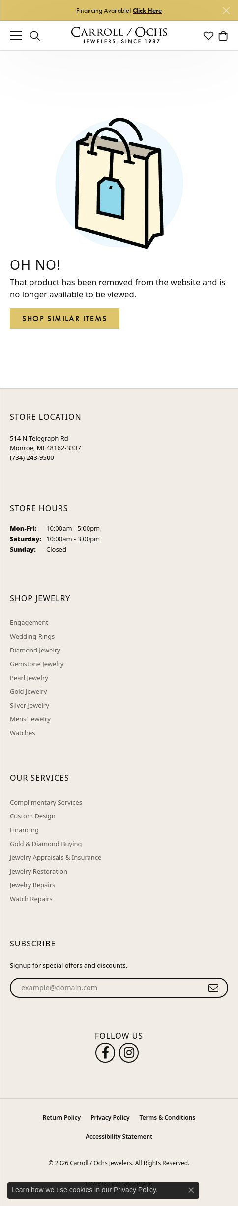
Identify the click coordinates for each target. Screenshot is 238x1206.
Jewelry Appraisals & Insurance (55, 857)
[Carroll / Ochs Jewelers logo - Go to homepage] (119, 35)
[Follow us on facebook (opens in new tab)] (105, 1053)
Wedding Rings (32, 636)
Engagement (29, 622)
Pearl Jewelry (29, 677)
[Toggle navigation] (16, 35)
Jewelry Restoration (38, 871)
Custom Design (33, 816)
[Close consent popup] (191, 1190)
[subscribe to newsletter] (213, 988)
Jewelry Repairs (32, 884)
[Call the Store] (32, 457)
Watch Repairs (31, 898)
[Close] (226, 10)
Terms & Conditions (168, 1117)
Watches (22, 732)
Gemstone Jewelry (37, 663)
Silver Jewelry (29, 705)
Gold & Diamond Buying (46, 843)
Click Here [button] (147, 10)
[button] (35, 35)
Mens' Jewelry (30, 719)
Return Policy (62, 1117)
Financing (24, 829)
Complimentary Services (46, 802)
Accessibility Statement (119, 1136)
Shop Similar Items (64, 318)
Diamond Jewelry (35, 650)
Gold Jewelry (28, 691)
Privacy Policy (109, 1117)
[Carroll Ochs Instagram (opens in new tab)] (129, 1053)
